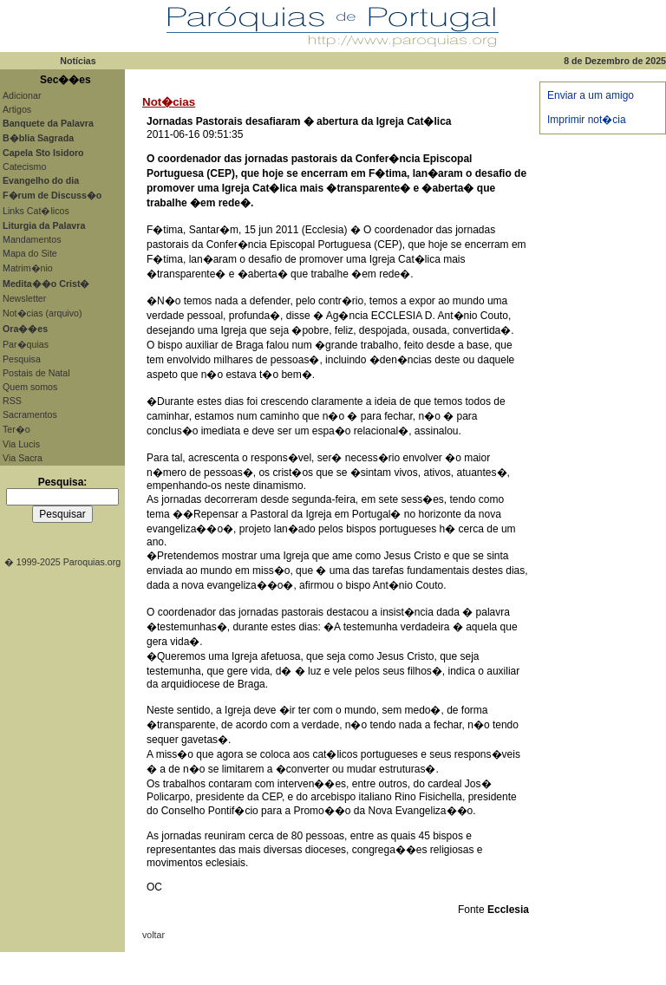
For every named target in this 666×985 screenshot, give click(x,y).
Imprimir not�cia (586, 120)
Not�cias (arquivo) (42, 313)
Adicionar (22, 95)
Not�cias (168, 101)
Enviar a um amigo (590, 95)
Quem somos (30, 387)
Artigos (17, 109)
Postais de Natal (36, 373)
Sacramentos (30, 414)
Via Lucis (21, 444)
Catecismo (24, 166)
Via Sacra (22, 458)
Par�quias (26, 344)
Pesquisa (22, 359)
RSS (12, 400)
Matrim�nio (28, 268)
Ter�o (16, 429)
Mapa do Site (30, 253)
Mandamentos (32, 239)
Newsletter (24, 298)
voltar (153, 935)
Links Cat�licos (36, 210)
